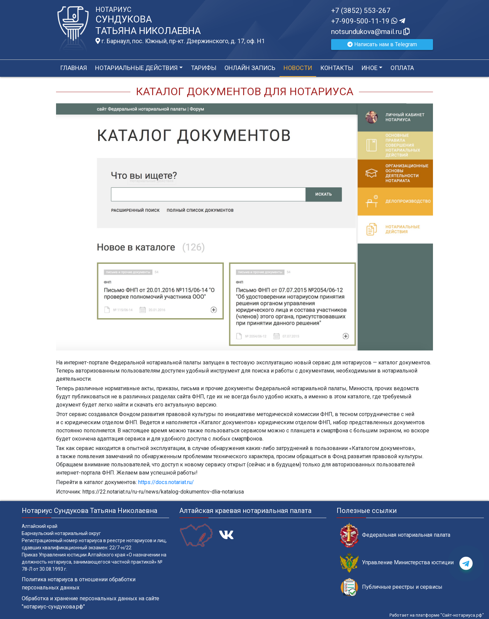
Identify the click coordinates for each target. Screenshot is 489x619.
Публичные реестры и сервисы (391, 587)
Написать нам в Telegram (382, 44)
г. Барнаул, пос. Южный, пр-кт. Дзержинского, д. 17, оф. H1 (180, 41)
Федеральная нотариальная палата (395, 535)
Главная (73, 67)
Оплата (402, 67)
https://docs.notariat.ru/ (166, 482)
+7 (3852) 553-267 (361, 10)
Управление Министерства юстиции (397, 563)
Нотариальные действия (136, 67)
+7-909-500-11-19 (368, 21)
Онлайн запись (249, 67)
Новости (298, 67)
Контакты (336, 67)
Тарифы (203, 67)
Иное (369, 67)
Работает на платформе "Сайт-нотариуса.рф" (437, 615)
